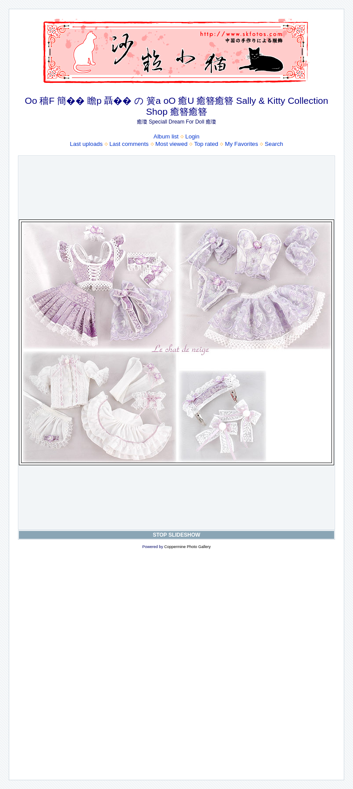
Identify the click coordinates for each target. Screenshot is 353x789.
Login (192, 136)
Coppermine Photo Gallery (187, 547)
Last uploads (86, 144)
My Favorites (241, 144)
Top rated (206, 144)
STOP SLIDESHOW (176, 535)
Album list (165, 136)
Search (274, 144)
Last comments (129, 144)
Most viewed (171, 144)
